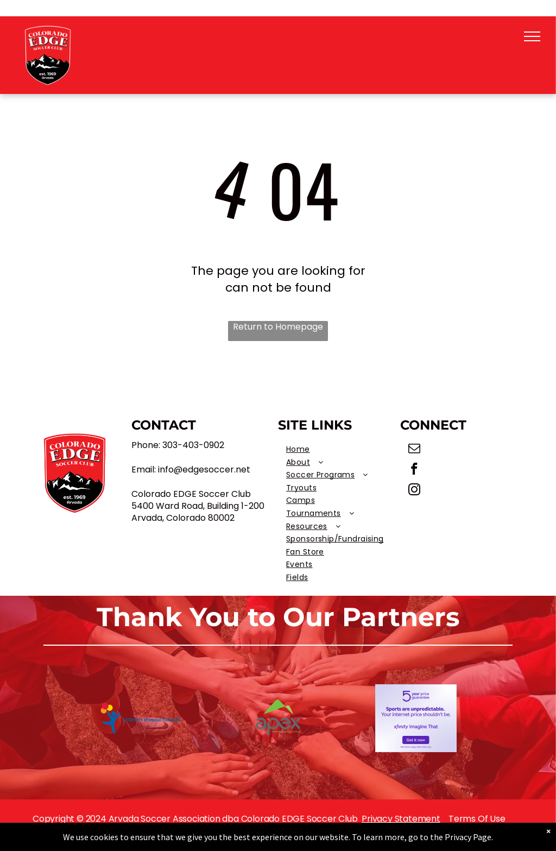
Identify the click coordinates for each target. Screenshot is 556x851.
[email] (415, 449)
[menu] (532, 36)
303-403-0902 (193, 445)
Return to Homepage (278, 327)
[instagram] (415, 491)
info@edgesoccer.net (204, 469)
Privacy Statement (401, 818)
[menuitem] (339, 449)
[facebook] (415, 470)
